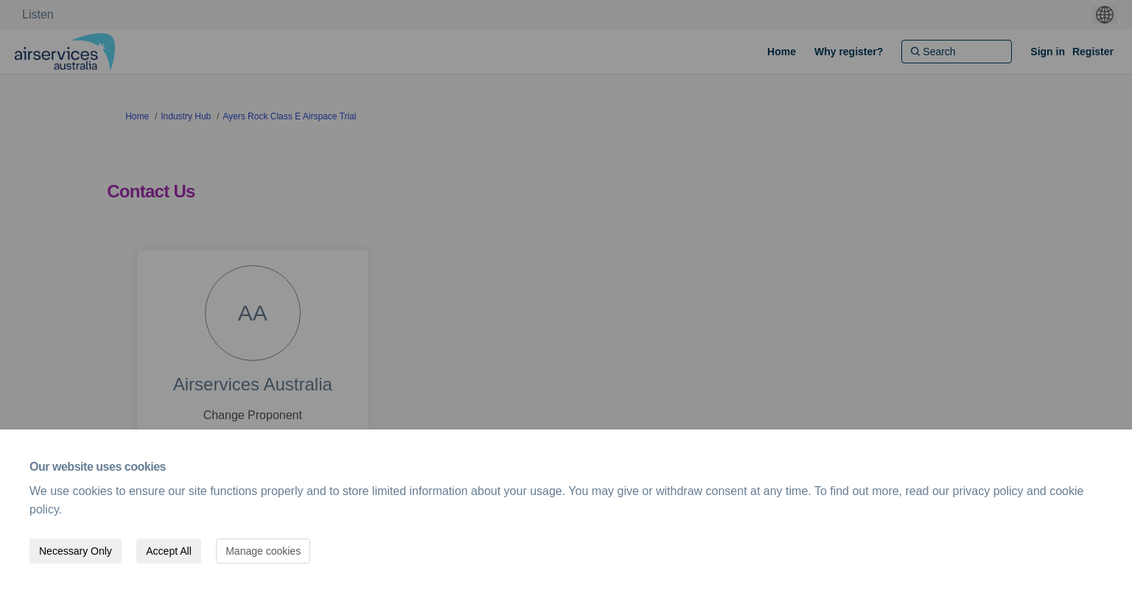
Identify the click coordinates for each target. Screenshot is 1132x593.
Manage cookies (263, 551)
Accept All (168, 551)
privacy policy (988, 491)
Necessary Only (75, 551)
